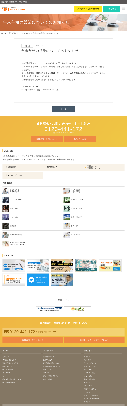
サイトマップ (48, 369)
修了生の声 (6, 373)
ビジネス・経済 (89, 373)
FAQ (4, 376)
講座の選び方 (7, 366)
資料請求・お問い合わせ (46, 139)
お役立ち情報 (48, 379)
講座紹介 (88, 351)
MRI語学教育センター (10, 360)
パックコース (88, 392)
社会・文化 (88, 376)
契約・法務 (88, 369)
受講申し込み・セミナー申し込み (94, 340)
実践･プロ (87, 360)
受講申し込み (48, 360)
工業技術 (87, 382)
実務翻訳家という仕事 (10, 363)
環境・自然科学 (89, 379)
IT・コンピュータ (90, 363)
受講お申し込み (80, 139)
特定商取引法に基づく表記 (11, 379)
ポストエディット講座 (91, 398)
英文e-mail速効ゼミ (91, 389)
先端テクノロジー (90, 366)
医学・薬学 (88, 386)
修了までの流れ (7, 369)
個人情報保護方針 (8, 382)
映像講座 (87, 402)
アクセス (46, 373)
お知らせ (5, 357)
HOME (5, 351)
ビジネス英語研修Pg (50, 376)
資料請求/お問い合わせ (51, 363)
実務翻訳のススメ (49, 357)
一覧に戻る (63, 109)
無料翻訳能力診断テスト (51, 366)
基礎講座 (87, 357)
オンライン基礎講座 (91, 395)
